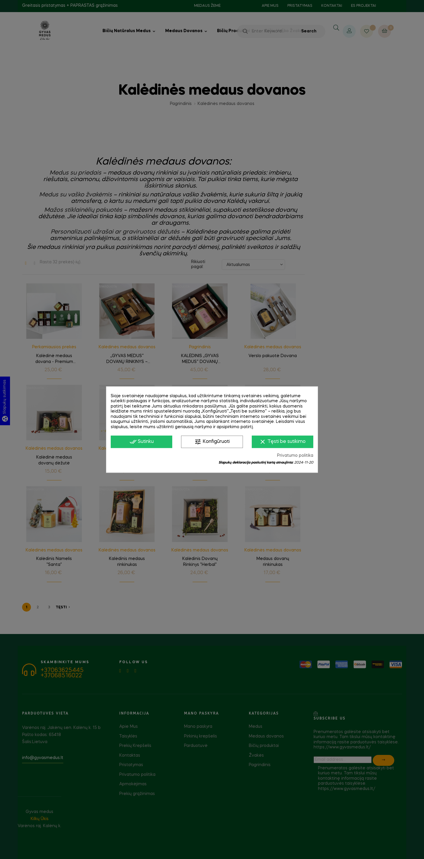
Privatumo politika (295, 456)
